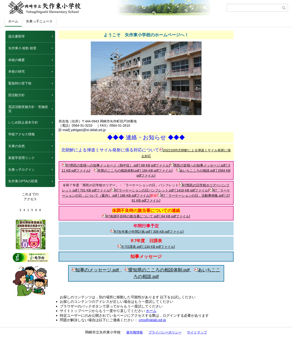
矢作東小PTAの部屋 (23, 181)
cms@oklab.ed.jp (152, 320)
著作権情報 (134, 332)
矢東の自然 (16, 146)
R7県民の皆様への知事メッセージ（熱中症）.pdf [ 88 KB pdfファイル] (116, 165)
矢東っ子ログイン (21, 169)
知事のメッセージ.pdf (96, 269)
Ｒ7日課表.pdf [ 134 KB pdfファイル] (146, 247)
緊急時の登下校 (19, 83)
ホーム (13, 21)
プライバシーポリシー (165, 332)
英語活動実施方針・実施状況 (28, 109)
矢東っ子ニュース (39, 21)
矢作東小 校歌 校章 (22, 48)
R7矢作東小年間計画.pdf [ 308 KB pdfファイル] (146, 231)
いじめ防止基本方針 (23, 122)
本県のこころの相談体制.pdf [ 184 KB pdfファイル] (133, 170)
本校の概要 (16, 60)
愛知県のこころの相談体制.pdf (157, 269)
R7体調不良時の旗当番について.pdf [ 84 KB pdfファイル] (146, 216)
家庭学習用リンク (21, 158)
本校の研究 (16, 71)
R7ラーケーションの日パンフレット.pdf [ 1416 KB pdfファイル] (160, 190)
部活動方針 (16, 95)
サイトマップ (197, 332)
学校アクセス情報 (21, 134)
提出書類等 (16, 36)
